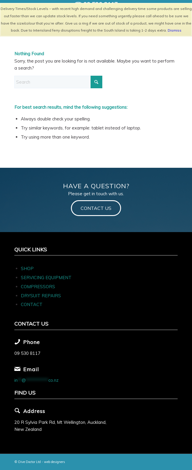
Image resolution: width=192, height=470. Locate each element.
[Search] (58, 82)
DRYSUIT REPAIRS (41, 295)
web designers (54, 462)
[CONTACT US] (96, 208)
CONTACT (32, 304)
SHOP (27, 268)
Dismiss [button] (174, 30)
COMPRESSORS (38, 286)
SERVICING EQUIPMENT (46, 277)
